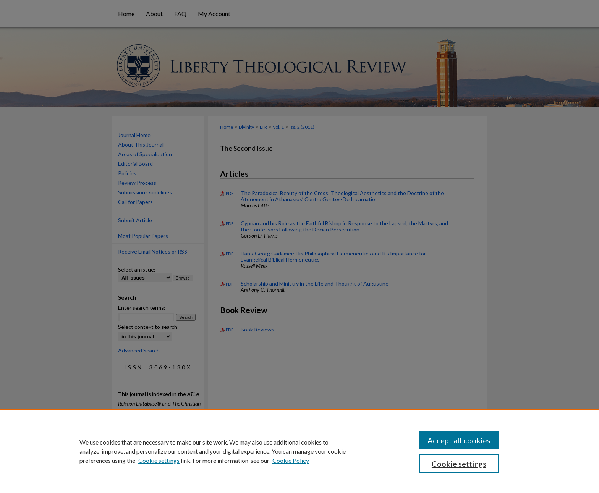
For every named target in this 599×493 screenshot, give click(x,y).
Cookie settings (159, 460)
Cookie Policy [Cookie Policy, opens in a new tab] (290, 460)
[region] (299, 451)
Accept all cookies (459, 440)
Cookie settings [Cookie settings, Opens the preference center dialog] (459, 463)
